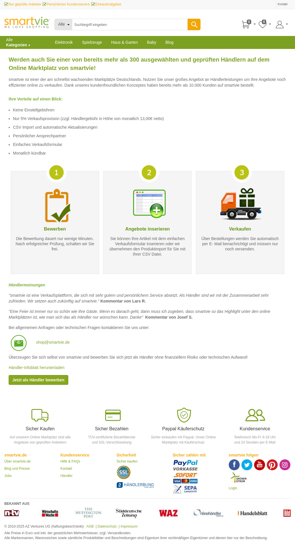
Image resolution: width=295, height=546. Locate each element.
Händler (66, 476)
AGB (90, 526)
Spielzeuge (92, 42)
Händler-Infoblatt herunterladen (37, 367)
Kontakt (66, 469)
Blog (169, 42)
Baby (151, 42)
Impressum (128, 526)
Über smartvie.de (17, 461)
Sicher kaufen (126, 461)
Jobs (8, 476)
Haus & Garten (124, 42)
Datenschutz (107, 526)
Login (233, 488)
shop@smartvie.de (53, 342)
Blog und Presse (17, 469)
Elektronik (64, 42)
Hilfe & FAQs (70, 461)
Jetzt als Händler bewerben (38, 380)
